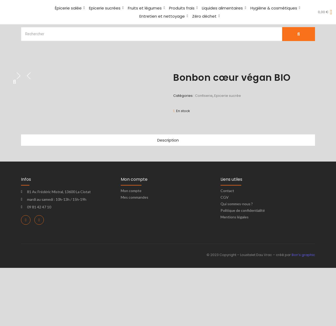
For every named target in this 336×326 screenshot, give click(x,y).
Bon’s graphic (303, 313)
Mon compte (131, 249)
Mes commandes (134, 255)
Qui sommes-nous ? (236, 262)
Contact (227, 249)
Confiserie (204, 95)
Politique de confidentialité (242, 269)
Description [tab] (168, 198)
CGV (224, 255)
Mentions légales (234, 275)
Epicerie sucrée (227, 95)
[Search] (151, 34)
